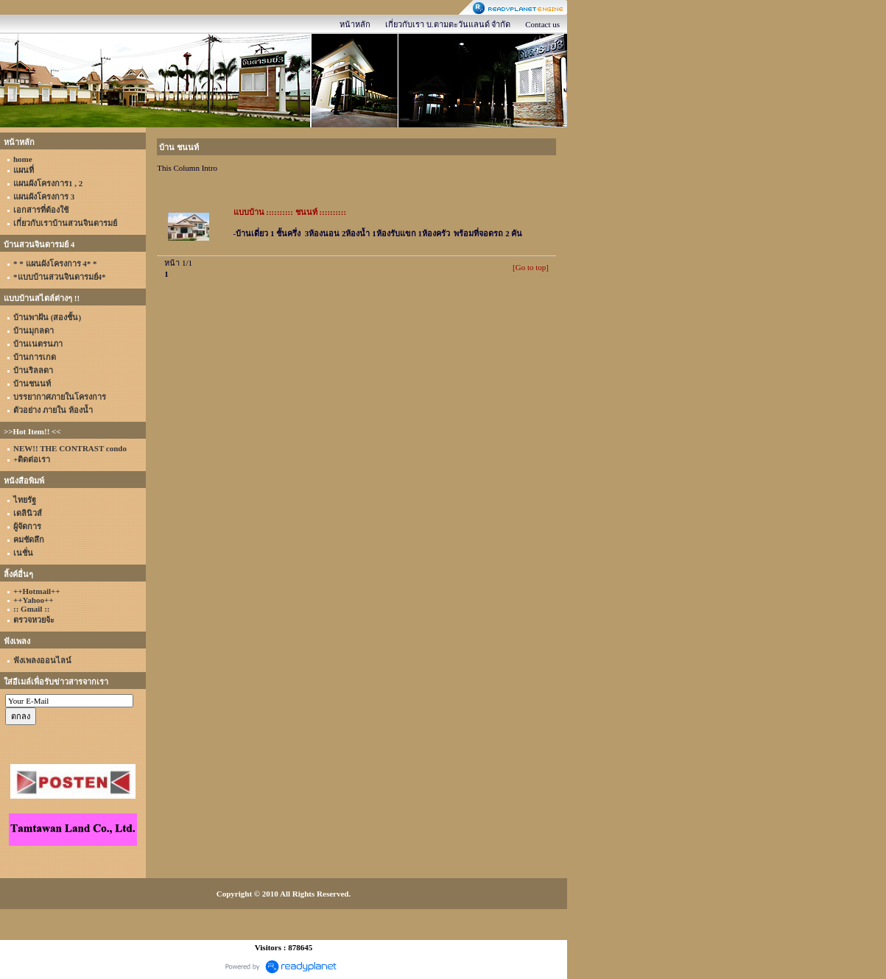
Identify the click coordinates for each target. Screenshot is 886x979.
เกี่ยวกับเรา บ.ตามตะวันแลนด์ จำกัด (447, 24)
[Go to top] (531, 267)
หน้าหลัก (355, 24)
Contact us (542, 24)
